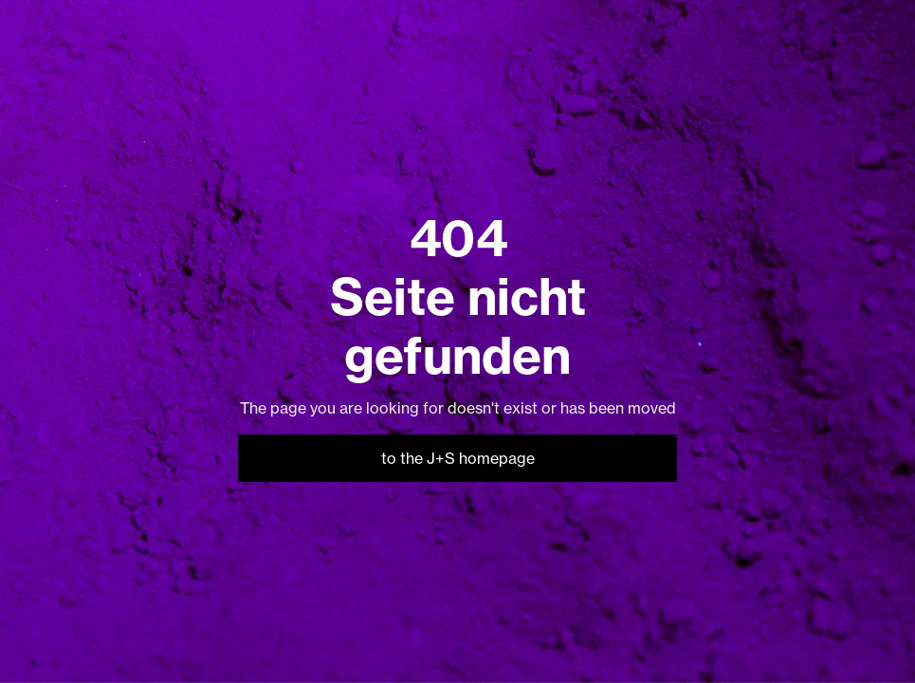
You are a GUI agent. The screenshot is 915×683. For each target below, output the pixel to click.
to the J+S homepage (458, 458)
